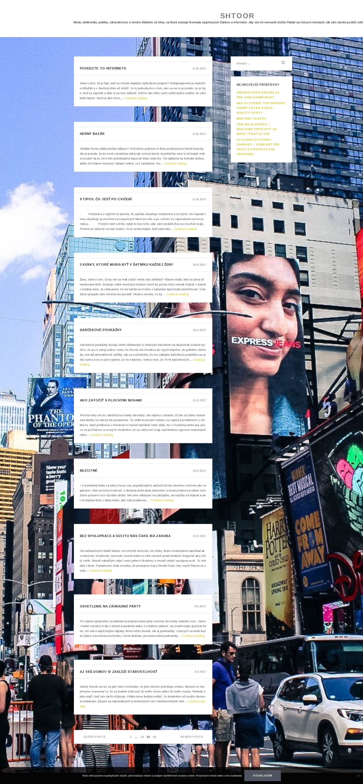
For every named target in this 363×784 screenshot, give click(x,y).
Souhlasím (262, 775)
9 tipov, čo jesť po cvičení (106, 199)
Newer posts (192, 736)
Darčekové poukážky (101, 330)
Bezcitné (89, 470)
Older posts (94, 736)
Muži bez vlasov (251, 118)
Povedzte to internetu (103, 68)
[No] (358, 775)
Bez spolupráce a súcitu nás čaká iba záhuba (125, 536)
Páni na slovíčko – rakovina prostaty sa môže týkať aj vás (257, 129)
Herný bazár (92, 134)
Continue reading (135, 98)
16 (155, 736)
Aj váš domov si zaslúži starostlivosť (118, 672)
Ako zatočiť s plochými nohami (111, 400)
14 (142, 736)
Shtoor (237, 15)
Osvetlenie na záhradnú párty (110, 606)
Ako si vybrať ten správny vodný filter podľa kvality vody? (261, 108)
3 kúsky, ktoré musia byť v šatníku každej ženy (126, 264)
